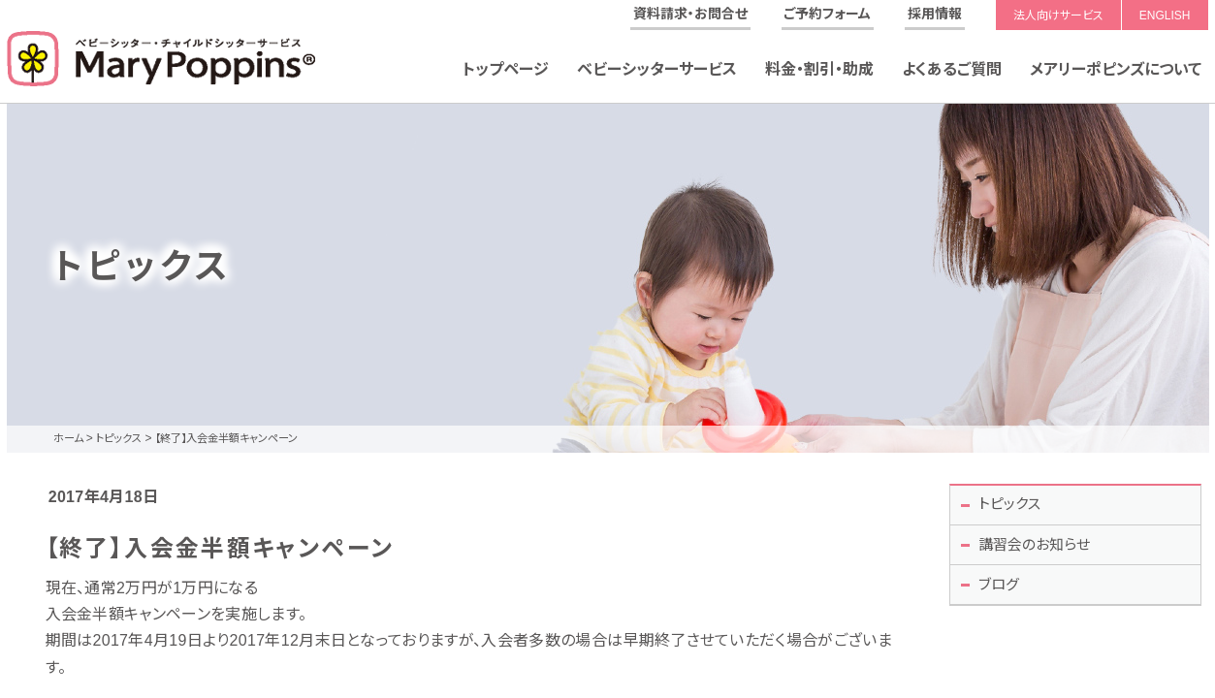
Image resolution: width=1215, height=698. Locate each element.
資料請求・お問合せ (690, 13)
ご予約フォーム (827, 13)
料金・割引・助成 (819, 69)
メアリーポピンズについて (1115, 69)
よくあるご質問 (952, 69)
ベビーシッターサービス (657, 69)
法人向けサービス (1058, 15)
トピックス (1014, 505)
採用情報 (935, 13)
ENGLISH (1165, 15)
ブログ (1002, 592)
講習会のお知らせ (1041, 549)
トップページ (506, 69)
